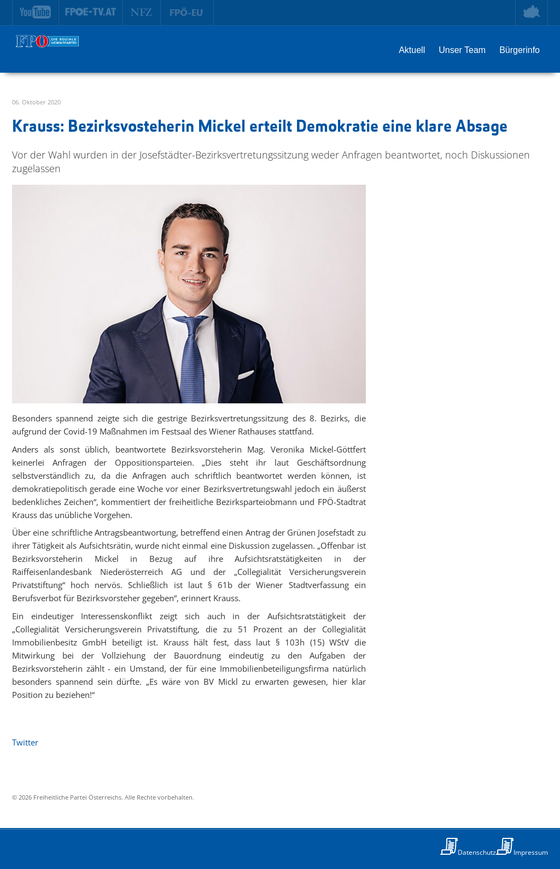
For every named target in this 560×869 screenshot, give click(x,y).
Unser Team (462, 50)
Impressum (531, 852)
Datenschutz (477, 852)
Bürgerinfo (519, 50)
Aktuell (412, 50)
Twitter (25, 742)
